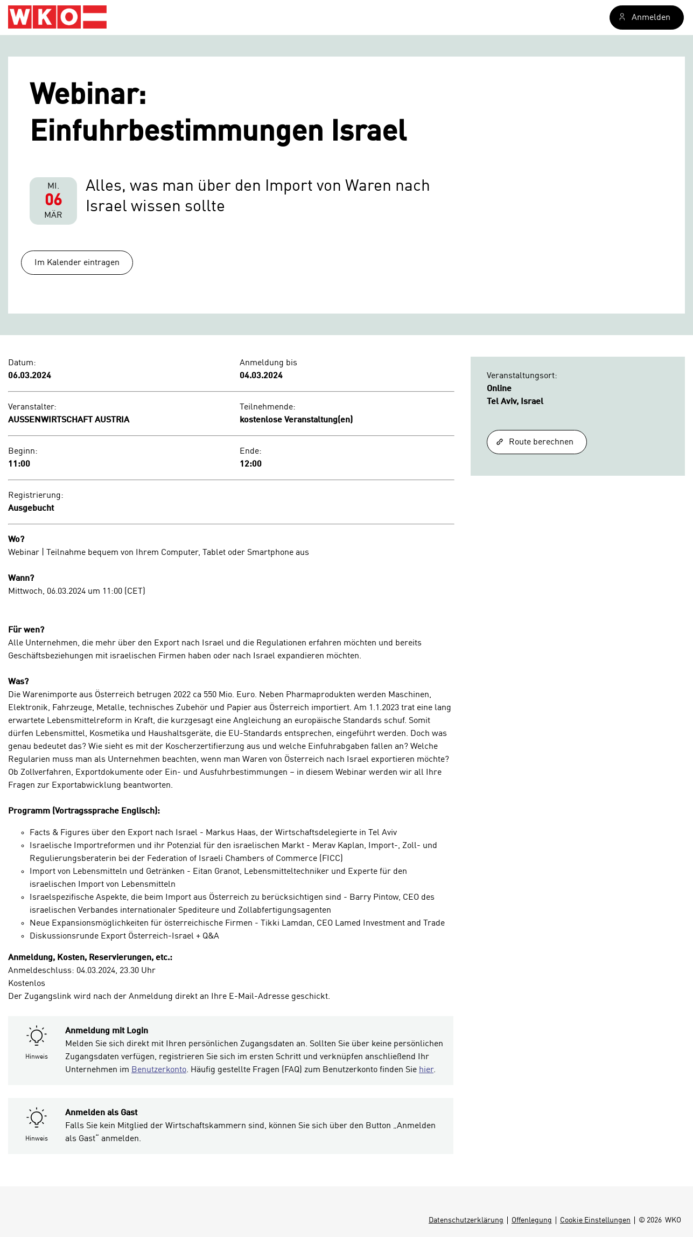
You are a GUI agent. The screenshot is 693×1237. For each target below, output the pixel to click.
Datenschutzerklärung (466, 1220)
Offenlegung (532, 1220)
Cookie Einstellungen (595, 1220)
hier (426, 1070)
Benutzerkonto (158, 1070)
